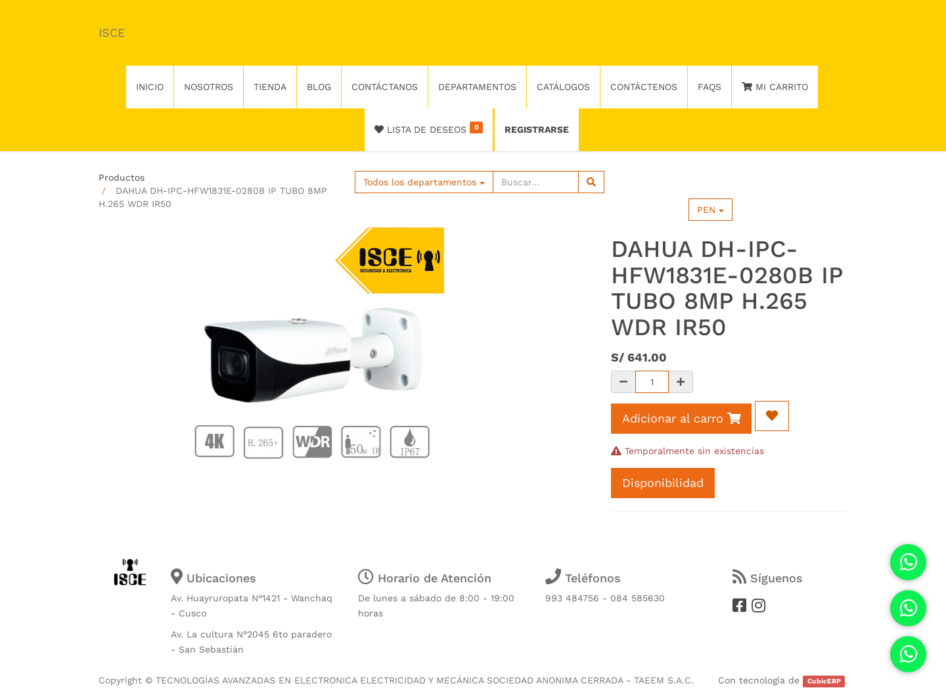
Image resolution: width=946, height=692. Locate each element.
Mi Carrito (775, 86)
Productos (122, 177)
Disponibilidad (663, 483)
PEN (710, 209)
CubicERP (824, 681)
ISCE (112, 32)
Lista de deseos (428, 128)
